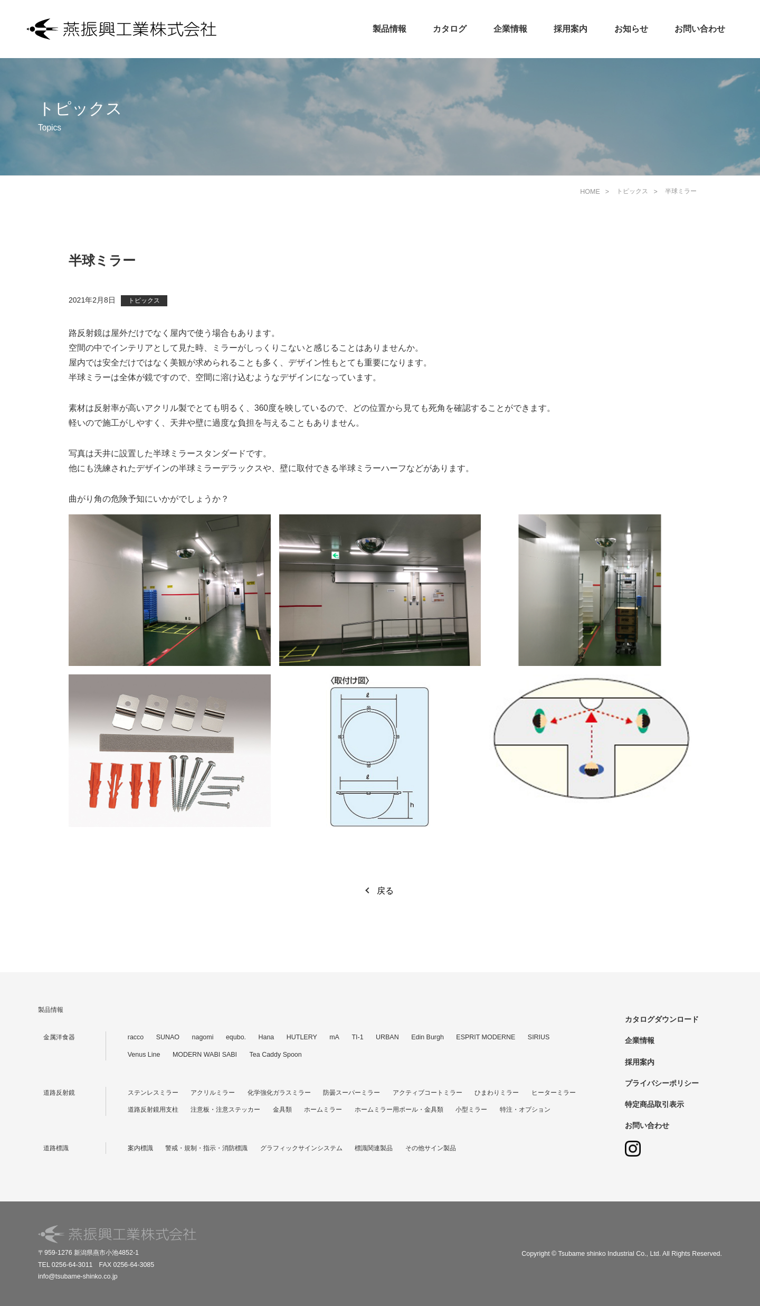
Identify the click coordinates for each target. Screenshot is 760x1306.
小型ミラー (471, 1109)
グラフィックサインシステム (301, 1148)
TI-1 (357, 1037)
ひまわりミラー (496, 1092)
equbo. (236, 1037)
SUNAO (167, 1037)
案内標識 (140, 1148)
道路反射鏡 (59, 1092)
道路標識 (56, 1148)
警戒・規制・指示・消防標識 (206, 1148)
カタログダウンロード (662, 1019)
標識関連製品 (374, 1148)
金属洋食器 (59, 1037)
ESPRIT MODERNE (485, 1037)
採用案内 (570, 28)
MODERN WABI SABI (205, 1054)
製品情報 (389, 28)
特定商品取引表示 (654, 1104)
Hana (266, 1037)
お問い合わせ (699, 28)
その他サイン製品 (430, 1148)
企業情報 (510, 28)
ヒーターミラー (553, 1092)
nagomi (203, 1037)
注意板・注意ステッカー (225, 1109)
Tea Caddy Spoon (276, 1054)
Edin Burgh (427, 1037)
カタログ (450, 28)
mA (334, 1037)
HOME (590, 191)
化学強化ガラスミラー (279, 1092)
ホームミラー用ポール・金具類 (399, 1109)
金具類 (282, 1109)
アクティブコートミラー (427, 1092)
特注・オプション (525, 1109)
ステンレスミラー (153, 1092)
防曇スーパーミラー (351, 1092)
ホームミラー (323, 1109)
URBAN (387, 1037)
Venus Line (144, 1054)
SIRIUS (539, 1037)
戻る (385, 890)
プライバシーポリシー (662, 1083)
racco (136, 1037)
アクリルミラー (213, 1092)
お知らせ (631, 28)
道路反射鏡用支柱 (153, 1109)
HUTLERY (302, 1037)
